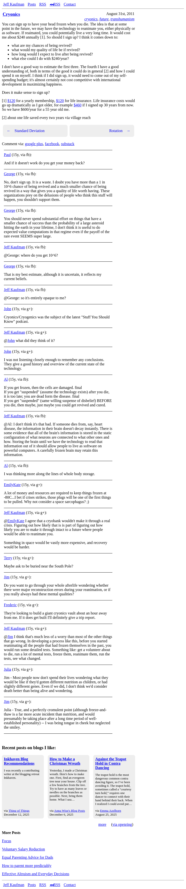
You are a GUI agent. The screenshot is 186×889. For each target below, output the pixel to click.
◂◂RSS (55, 4)
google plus (34, 144)
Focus (6, 841)
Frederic (10, 605)
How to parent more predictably (26, 866)
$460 (77, 105)
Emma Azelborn (110, 810)
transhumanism (122, 19)
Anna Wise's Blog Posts (69, 810)
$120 (11, 101)
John (7, 309)
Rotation (119, 131)
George (9, 174)
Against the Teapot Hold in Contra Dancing (110, 763)
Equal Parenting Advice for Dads (27, 857)
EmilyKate (12, 485)
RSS (42, 4)
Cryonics (11, 14)
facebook (52, 144)
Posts (32, 4)
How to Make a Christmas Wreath (65, 761)
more (102, 824)
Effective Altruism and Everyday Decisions (35, 874)
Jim (6, 577)
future (104, 19)
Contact (70, 4)
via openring (122, 824)
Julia (7, 669)
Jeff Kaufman (13, 4)
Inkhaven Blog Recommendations (19, 761)
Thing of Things (18, 810)
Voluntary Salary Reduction (23, 849)
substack (67, 144)
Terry (8, 558)
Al (6, 379)
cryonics (90, 19)
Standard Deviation (26, 131)
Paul (7, 155)
